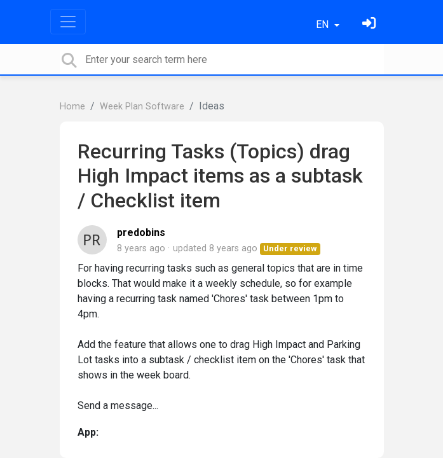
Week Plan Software (142, 106)
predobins (141, 232)
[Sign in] (370, 24)
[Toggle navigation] (68, 21)
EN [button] (323, 24)
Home (72, 106)
